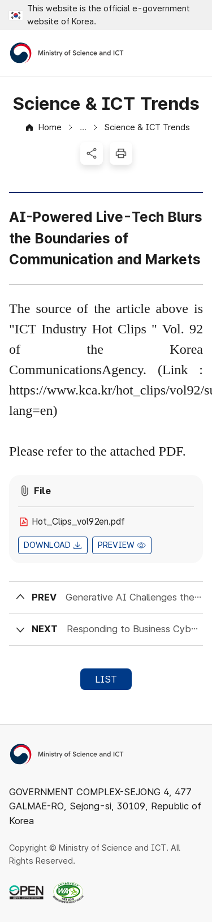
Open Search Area (161, 53)
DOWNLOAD (47, 545)
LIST (106, 679)
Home (50, 127)
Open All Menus (192, 53)
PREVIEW (116, 545)
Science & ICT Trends (147, 127)
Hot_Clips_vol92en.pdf (78, 521)
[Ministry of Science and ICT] (66, 53)
